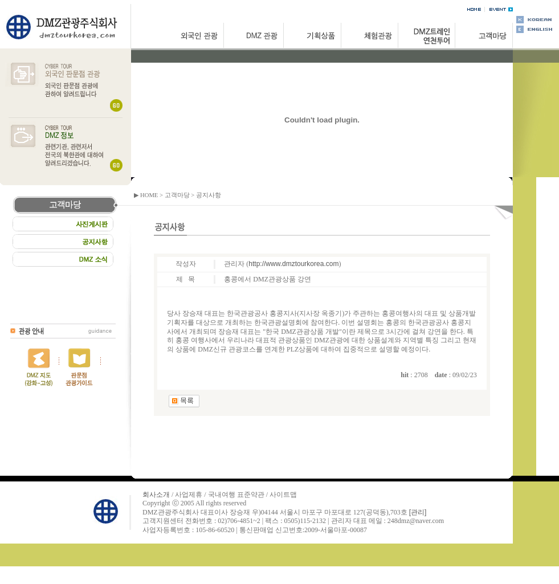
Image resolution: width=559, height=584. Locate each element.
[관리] (418, 512)
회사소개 (156, 495)
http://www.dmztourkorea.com (293, 264)
